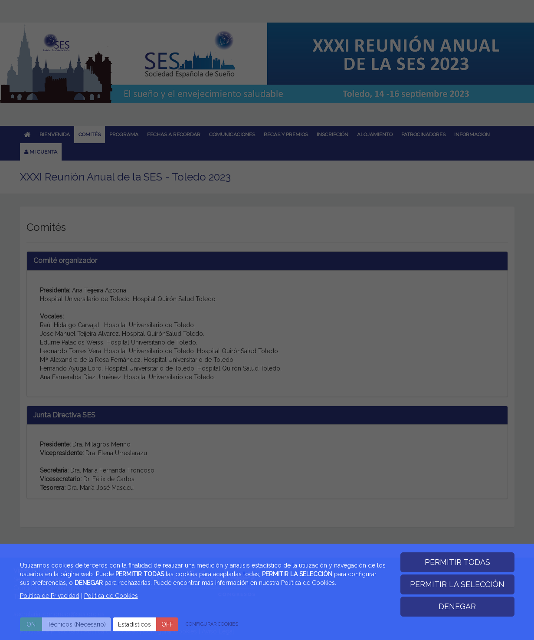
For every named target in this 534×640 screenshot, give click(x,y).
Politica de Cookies (111, 595)
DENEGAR (457, 606)
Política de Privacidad (49, 595)
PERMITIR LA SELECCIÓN (457, 584)
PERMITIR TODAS (457, 562)
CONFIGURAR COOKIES (212, 624)
